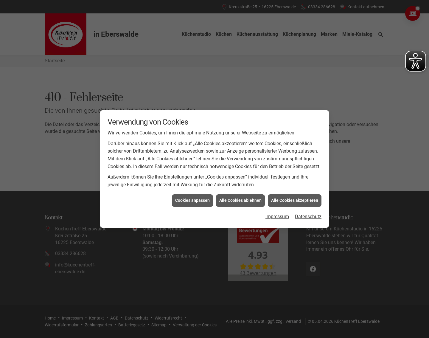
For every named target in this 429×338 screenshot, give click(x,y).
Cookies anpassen (192, 198)
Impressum (277, 214)
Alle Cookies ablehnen (240, 198)
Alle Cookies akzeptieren (294, 198)
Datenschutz (308, 214)
